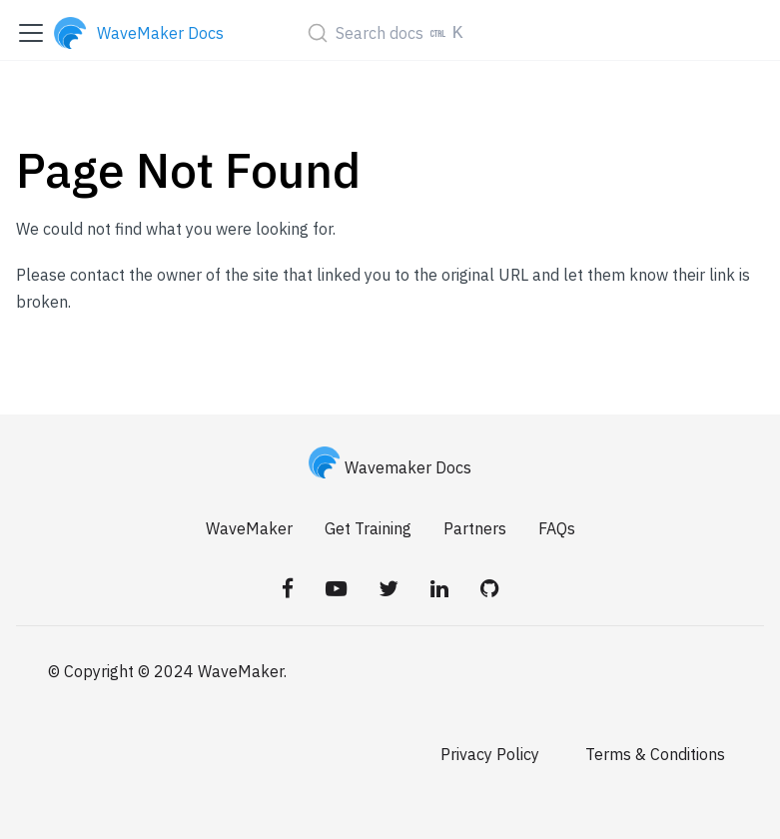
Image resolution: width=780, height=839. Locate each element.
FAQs (556, 528)
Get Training (368, 528)
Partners (474, 528)
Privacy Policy (489, 754)
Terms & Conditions (655, 754)
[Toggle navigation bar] (31, 33)
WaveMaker (249, 528)
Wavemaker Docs (390, 467)
